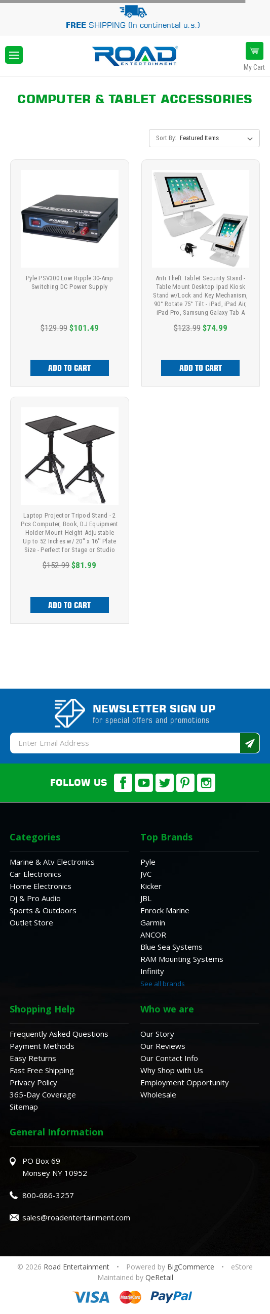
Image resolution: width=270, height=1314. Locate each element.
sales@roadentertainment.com (76, 1217)
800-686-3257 (48, 1195)
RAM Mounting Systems (181, 959)
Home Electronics (40, 886)
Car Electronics (35, 874)
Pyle (148, 862)
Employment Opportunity (184, 1082)
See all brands (162, 983)
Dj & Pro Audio (35, 898)
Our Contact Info (169, 1058)
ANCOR (153, 934)
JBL (145, 898)
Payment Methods (42, 1046)
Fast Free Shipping (42, 1070)
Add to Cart (69, 368)
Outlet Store (31, 922)
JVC (145, 874)
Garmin (152, 922)
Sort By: (166, 138)
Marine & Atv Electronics (52, 862)
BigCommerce (190, 1266)
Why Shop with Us (171, 1070)
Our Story (157, 1034)
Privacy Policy (33, 1082)
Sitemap (24, 1106)
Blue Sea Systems (171, 947)
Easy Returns (33, 1058)
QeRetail (159, 1277)
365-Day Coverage (43, 1094)
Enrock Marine (164, 910)
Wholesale (158, 1094)
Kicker (151, 886)
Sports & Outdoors (43, 910)
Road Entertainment (77, 1266)
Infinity (152, 971)
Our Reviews (162, 1046)
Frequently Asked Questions (59, 1034)
